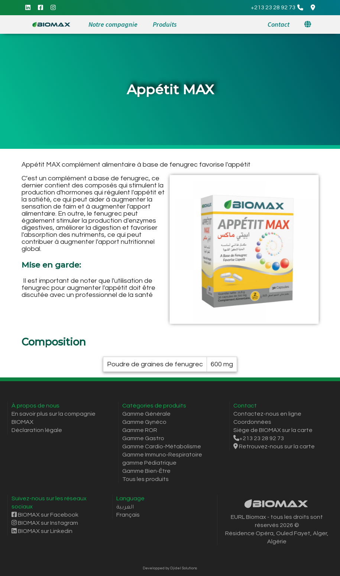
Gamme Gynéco (144, 422)
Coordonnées (252, 422)
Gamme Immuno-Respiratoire (162, 455)
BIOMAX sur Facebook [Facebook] (45, 515)
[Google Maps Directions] (313, 7)
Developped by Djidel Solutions (170, 568)
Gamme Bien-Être (146, 471)
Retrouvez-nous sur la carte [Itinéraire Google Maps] (274, 446)
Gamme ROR (139, 430)
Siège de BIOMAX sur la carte (273, 430)
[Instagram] (53, 7)
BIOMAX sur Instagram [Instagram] (45, 523)
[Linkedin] (28, 7)
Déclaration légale (37, 430)
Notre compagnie (112, 24)
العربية (125, 507)
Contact (278, 24)
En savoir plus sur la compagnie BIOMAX (53, 418)
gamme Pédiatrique (149, 463)
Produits (165, 24)
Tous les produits (145, 479)
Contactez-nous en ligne (267, 414)
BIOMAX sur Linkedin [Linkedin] (42, 531)
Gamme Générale (146, 414)
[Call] (277, 7)
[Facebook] (40, 7)
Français (128, 515)
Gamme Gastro (143, 438)
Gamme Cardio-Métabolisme (161, 446)
